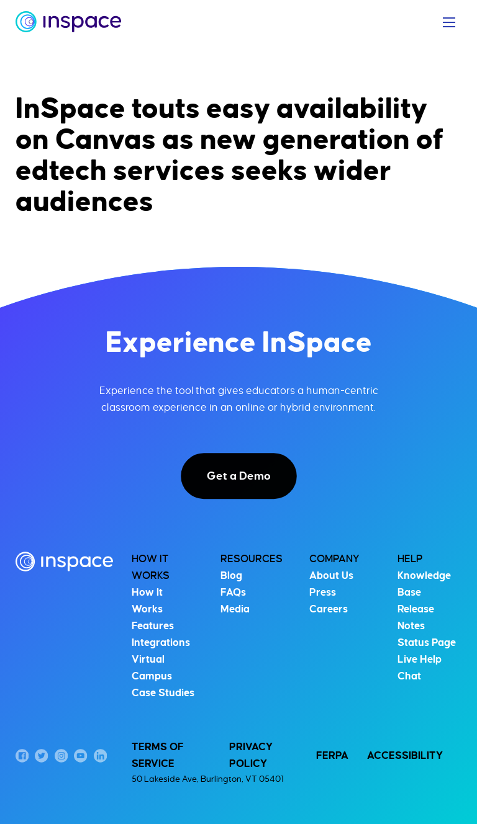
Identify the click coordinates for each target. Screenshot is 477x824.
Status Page (427, 642)
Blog (231, 575)
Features (153, 626)
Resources (251, 559)
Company (334, 559)
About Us (331, 575)
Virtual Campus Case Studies (163, 676)
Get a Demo (239, 476)
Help (410, 559)
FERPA (332, 755)
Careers (328, 609)
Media (235, 609)
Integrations (161, 642)
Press (322, 592)
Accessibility (405, 755)
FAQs (233, 592)
